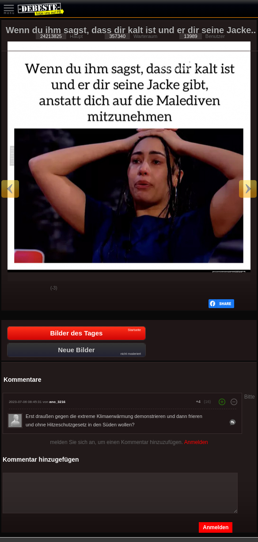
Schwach (37, 289)
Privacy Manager (179, 68)
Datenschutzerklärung (163, 61)
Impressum (204, 61)
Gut (15, 289)
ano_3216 (57, 402)
